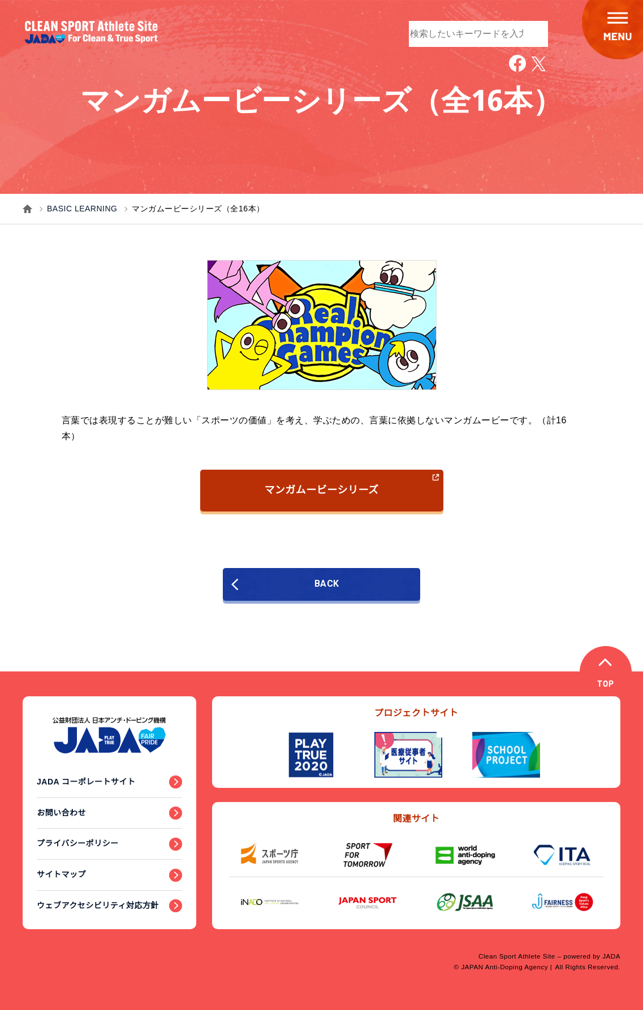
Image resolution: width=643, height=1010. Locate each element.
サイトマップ (61, 874)
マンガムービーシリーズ (352, 484)
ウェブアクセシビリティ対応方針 (98, 905)
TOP (607, 685)
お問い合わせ (61, 812)
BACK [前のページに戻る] (295, 584)
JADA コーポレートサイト (86, 781)
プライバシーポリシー (78, 843)
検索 (534, 33)
